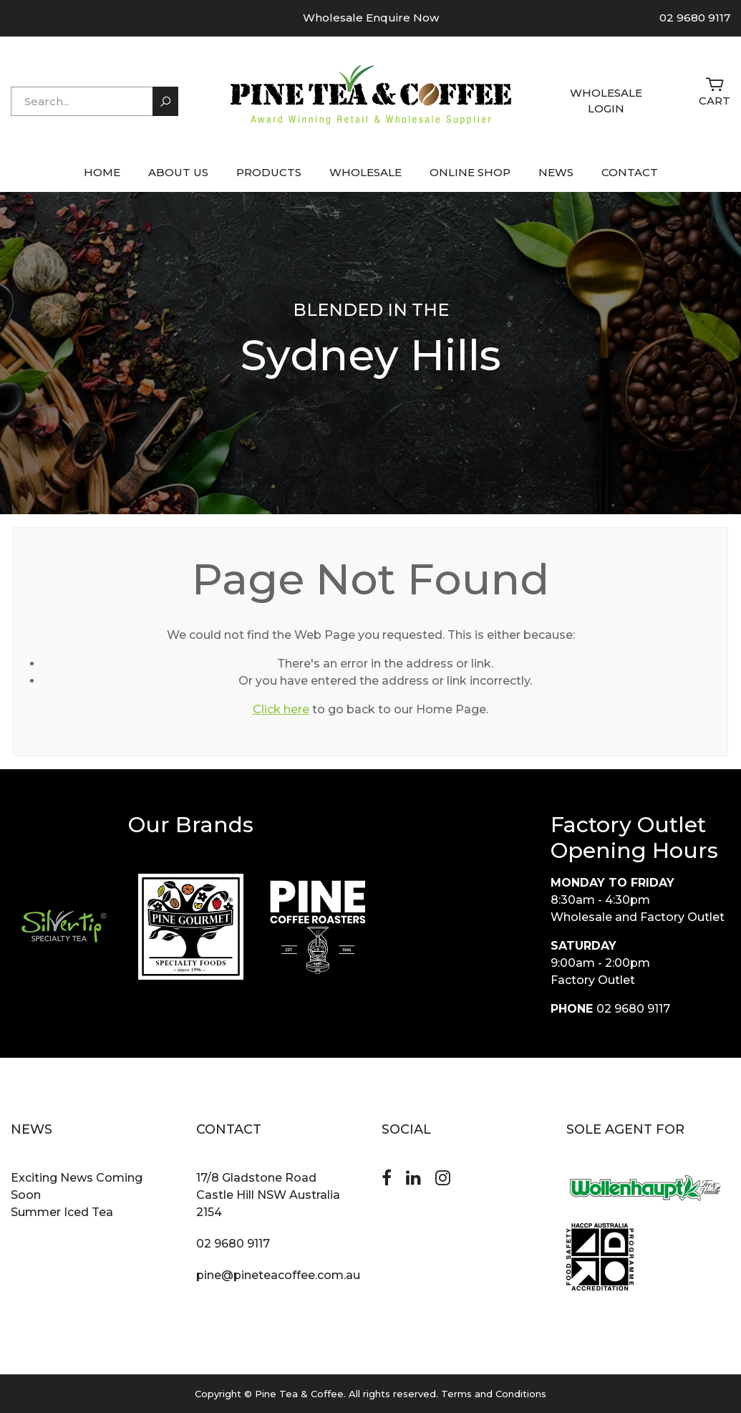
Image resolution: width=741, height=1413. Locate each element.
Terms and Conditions (493, 1393)
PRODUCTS (268, 172)
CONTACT (629, 172)
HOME (102, 172)
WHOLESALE (365, 172)
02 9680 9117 (694, 17)
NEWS (555, 172)
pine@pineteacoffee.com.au (278, 1275)
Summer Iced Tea (62, 1212)
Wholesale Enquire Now (371, 17)
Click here (281, 709)
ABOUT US (178, 172)
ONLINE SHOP (470, 172)
